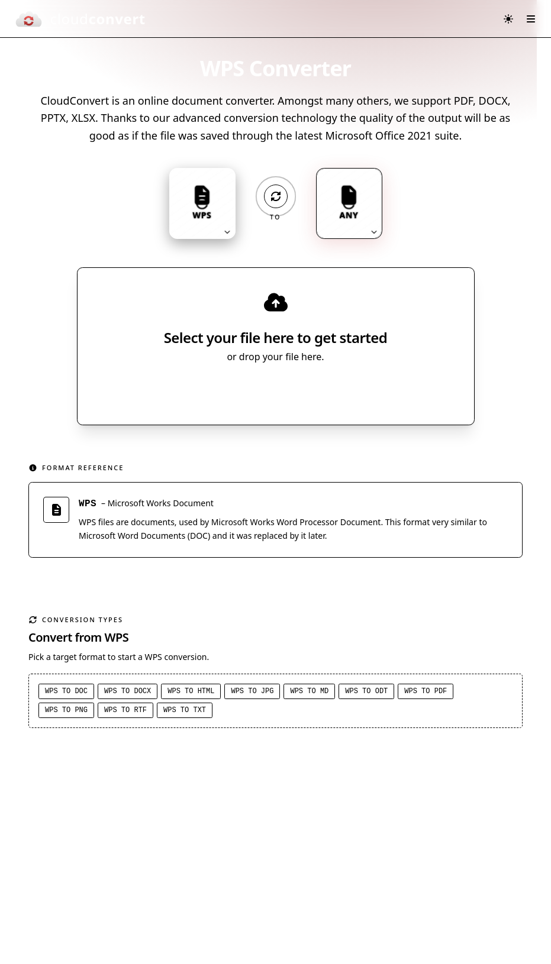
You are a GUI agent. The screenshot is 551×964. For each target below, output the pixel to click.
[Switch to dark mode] (508, 19)
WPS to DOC (66, 693)
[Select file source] (314, 391)
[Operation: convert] (276, 196)
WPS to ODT (366, 693)
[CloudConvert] (80, 18)
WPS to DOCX (127, 693)
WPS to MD (309, 693)
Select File (263, 390)
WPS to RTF (125, 712)
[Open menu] (530, 19)
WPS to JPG (252, 693)
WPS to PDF (425, 693)
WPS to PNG (66, 712)
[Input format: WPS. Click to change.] (202, 203)
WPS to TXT (184, 712)
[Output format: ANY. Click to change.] (349, 203)
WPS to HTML (190, 693)
